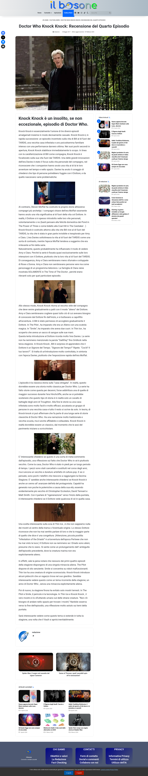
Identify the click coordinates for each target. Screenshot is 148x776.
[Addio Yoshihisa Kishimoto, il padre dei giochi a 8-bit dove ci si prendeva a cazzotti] (80, 695)
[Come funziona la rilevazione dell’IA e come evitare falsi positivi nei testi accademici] (104, 200)
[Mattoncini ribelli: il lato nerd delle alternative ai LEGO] (54, 719)
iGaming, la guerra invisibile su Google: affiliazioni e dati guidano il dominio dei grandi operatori (120, 214)
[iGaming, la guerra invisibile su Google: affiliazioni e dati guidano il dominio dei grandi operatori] (104, 212)
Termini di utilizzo (119, 758)
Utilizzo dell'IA (119, 761)
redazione (57, 32)
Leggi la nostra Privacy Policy (109, 769)
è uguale (68, 773)
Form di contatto (89, 755)
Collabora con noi (89, 761)
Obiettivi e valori (59, 755)
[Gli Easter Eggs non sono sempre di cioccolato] (29, 719)
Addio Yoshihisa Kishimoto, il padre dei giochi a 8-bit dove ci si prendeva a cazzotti (79, 705)
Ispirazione (57, 13)
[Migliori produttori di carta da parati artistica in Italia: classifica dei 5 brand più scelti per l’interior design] (104, 155)
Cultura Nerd (68, 13)
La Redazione (59, 758)
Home (39, 13)
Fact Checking (58, 761)
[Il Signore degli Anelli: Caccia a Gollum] (54, 695)
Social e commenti (89, 758)
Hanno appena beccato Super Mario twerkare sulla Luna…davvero (28, 705)
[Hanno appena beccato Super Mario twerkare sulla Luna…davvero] (29, 695)
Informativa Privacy (119, 755)
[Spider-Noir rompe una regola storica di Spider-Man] (80, 719)
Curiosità (47, 13)
